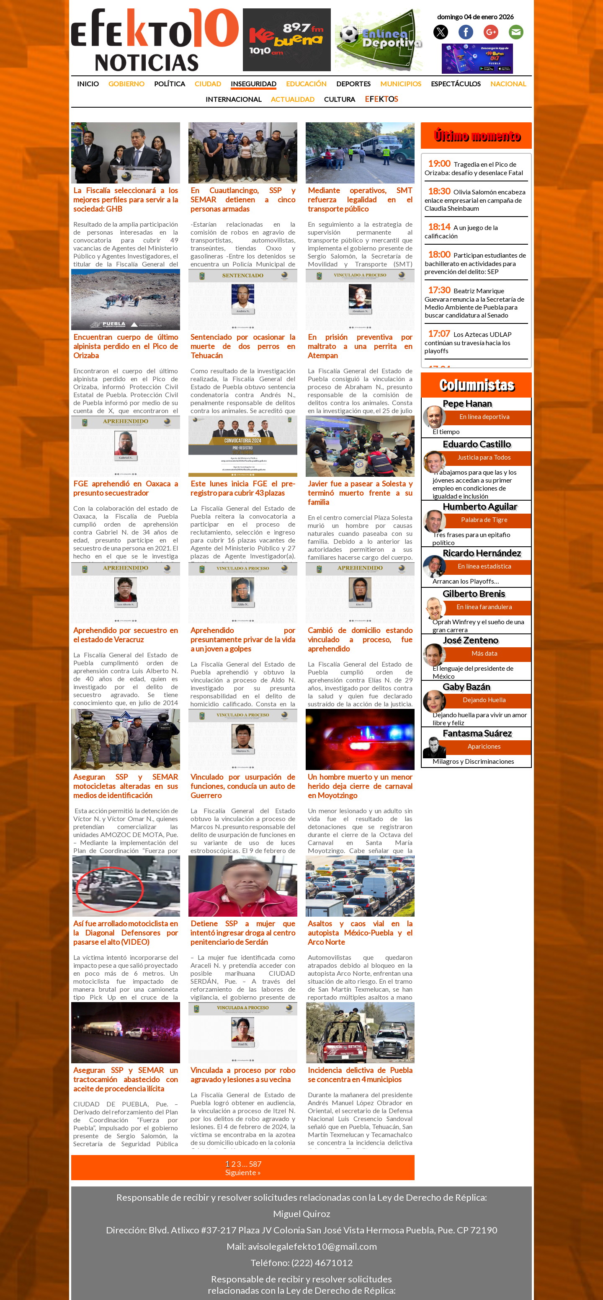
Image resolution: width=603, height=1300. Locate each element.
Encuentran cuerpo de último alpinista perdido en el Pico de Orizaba (125, 346)
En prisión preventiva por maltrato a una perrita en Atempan (360, 346)
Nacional (508, 84)
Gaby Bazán (466, 686)
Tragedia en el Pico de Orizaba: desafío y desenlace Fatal (474, 168)
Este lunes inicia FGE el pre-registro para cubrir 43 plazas (243, 488)
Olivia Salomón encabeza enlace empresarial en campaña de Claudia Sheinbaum (475, 200)
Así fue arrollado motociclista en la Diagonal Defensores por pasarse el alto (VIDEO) (125, 932)
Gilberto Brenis (474, 593)
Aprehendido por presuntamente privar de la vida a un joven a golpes (243, 639)
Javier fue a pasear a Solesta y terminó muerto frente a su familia (360, 493)
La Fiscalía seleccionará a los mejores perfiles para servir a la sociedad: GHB (125, 199)
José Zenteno (470, 640)
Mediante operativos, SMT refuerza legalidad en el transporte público (360, 199)
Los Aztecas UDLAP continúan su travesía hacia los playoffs (468, 342)
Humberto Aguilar (480, 506)
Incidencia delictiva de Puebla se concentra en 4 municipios (360, 1074)
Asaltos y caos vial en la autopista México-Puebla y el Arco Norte (360, 932)
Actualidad (292, 99)
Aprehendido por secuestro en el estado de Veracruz (125, 634)
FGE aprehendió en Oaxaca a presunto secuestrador (125, 488)
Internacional (233, 99)
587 (255, 1163)
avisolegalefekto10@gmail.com (312, 1246)
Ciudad (208, 84)
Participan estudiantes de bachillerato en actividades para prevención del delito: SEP (475, 263)
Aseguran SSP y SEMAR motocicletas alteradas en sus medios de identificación (125, 786)
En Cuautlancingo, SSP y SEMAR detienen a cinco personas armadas (243, 199)
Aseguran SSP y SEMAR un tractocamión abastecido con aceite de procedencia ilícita (125, 1079)
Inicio (88, 84)
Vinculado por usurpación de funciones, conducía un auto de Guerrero (243, 786)
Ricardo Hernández (482, 552)
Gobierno (126, 84)
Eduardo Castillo (477, 444)
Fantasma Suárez (477, 733)
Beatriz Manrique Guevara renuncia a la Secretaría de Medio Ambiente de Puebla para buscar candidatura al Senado (474, 303)
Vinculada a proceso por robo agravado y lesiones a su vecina (243, 1074)
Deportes (353, 84)
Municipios (400, 84)
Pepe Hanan (467, 403)
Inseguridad (253, 84)
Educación (306, 84)
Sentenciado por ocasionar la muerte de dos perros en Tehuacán (243, 346)
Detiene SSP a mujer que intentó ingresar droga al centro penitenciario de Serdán (243, 932)
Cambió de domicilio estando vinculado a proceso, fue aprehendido (360, 639)
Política (169, 84)
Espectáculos (456, 84)
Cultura (339, 99)
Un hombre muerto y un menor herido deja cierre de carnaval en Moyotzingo (360, 786)
